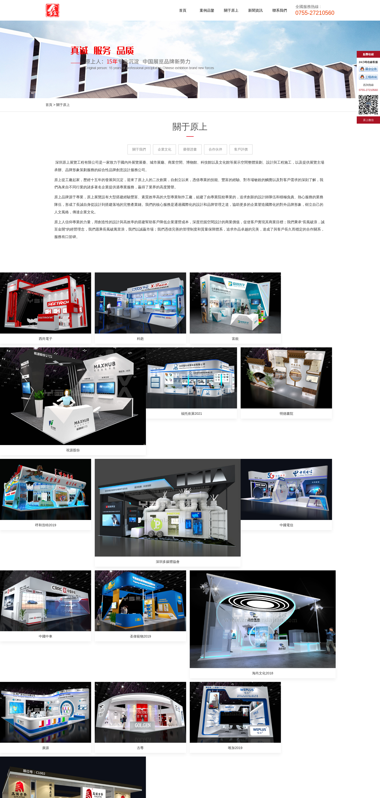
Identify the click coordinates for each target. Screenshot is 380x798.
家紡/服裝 (125, 717)
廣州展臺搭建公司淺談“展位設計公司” (223, 645)
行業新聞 (194, 717)
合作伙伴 (216, 150)
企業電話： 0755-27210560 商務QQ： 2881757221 (269, 717)
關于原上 (231, 10)
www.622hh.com (190, 795)
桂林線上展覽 (180, 771)
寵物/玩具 (125, 729)
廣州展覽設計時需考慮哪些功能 (218, 660)
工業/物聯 (125, 741)
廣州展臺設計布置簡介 (212, 594)
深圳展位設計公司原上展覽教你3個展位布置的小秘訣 (86, 609)
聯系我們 (279, 10)
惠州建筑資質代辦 (153, 771)
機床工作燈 (249, 771)
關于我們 (137, 150)
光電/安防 (125, 723)
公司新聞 (194, 711)
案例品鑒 (207, 10)
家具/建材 (125, 711)
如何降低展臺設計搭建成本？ (68, 660)
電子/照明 (125, 759)
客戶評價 (242, 150)
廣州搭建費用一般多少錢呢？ (68, 594)
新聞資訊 (255, 10)
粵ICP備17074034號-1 (262, 750)
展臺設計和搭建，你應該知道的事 (220, 638)
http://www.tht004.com (262, 725)
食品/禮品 (125, 735)
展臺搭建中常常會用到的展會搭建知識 (74, 616)
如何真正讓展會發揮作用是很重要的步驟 (225, 616)
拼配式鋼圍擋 (228, 771)
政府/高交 (125, 747)
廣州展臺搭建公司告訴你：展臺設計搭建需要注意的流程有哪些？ (244, 652)
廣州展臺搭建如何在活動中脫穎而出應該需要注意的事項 (237, 609)
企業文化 (164, 150)
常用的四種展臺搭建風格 (64, 631)
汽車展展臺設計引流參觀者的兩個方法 (74, 623)
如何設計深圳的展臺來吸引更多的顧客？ (225, 623)
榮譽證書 (190, 150)
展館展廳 (269, 708)
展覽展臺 (253, 708)
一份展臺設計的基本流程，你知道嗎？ (224, 602)
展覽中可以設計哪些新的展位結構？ (73, 652)
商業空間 (301, 708)
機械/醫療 (125, 753)
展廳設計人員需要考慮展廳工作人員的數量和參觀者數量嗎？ (91, 602)
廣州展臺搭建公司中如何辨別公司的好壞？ (78, 638)
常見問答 (194, 723)
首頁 (182, 10)
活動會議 (285, 708)
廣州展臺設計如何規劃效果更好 (218, 631)
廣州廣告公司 (204, 771)
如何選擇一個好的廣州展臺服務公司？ (74, 645)
